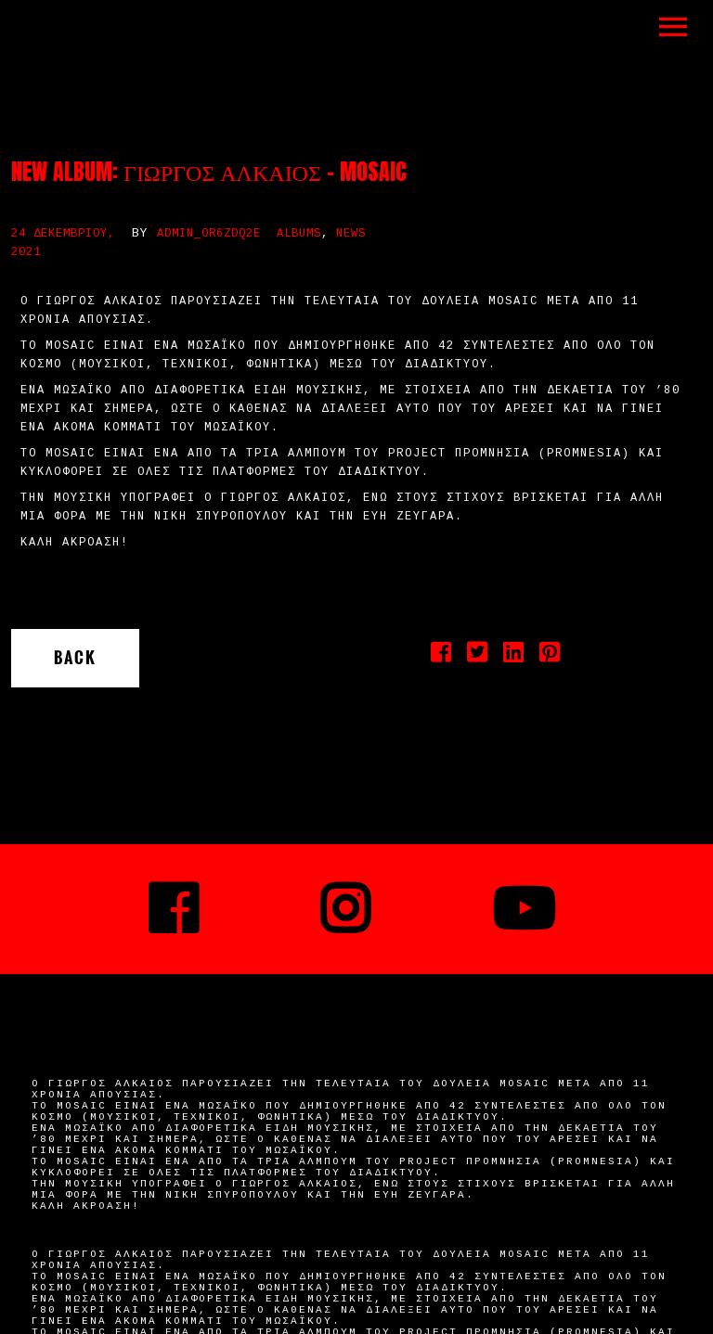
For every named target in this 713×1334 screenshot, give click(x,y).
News (351, 233)
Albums (299, 233)
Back (75, 658)
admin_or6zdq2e (209, 233)
